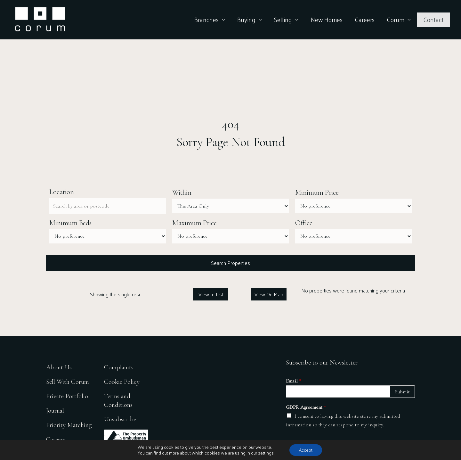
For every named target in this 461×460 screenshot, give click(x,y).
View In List (210, 294)
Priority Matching (69, 425)
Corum (395, 19)
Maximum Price (194, 223)
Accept (305, 450)
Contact (433, 19)
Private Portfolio (67, 396)
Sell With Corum (67, 382)
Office (303, 223)
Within (181, 192)
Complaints (118, 367)
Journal (55, 411)
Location (61, 192)
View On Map (269, 294)
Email (293, 381)
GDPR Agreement (306, 407)
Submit (402, 392)
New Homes (327, 19)
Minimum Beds (70, 223)
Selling (283, 19)
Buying (246, 19)
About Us (59, 367)
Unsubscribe (120, 419)
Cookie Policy (122, 382)
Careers (365, 19)
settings (266, 453)
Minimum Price (317, 192)
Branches (206, 19)
